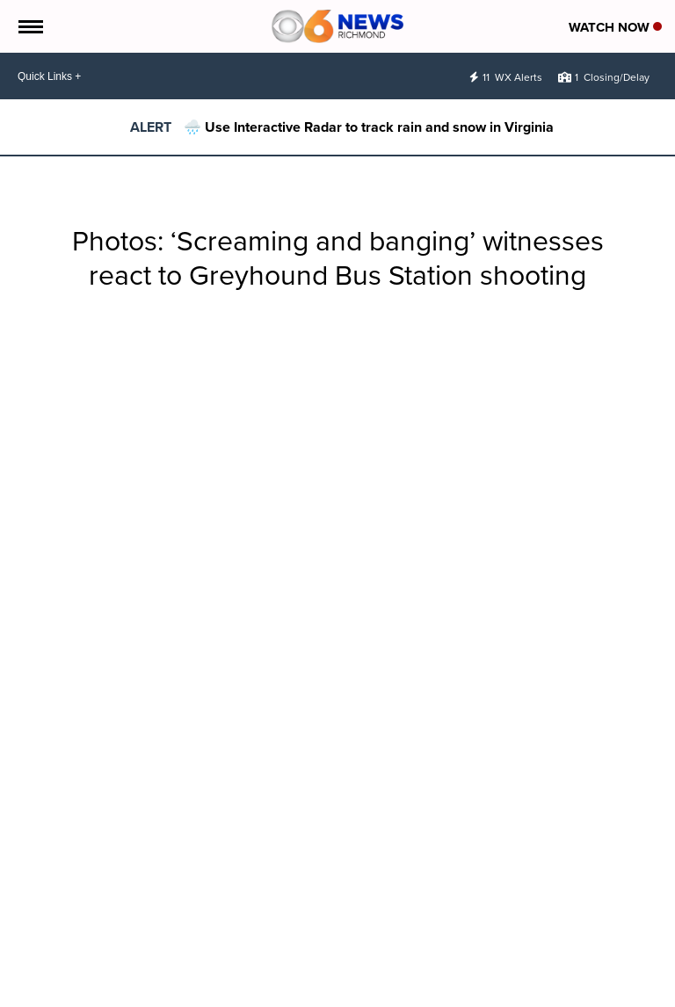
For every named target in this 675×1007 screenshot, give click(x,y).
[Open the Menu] (29, 26)
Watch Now (615, 27)
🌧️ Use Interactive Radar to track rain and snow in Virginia (369, 127)
